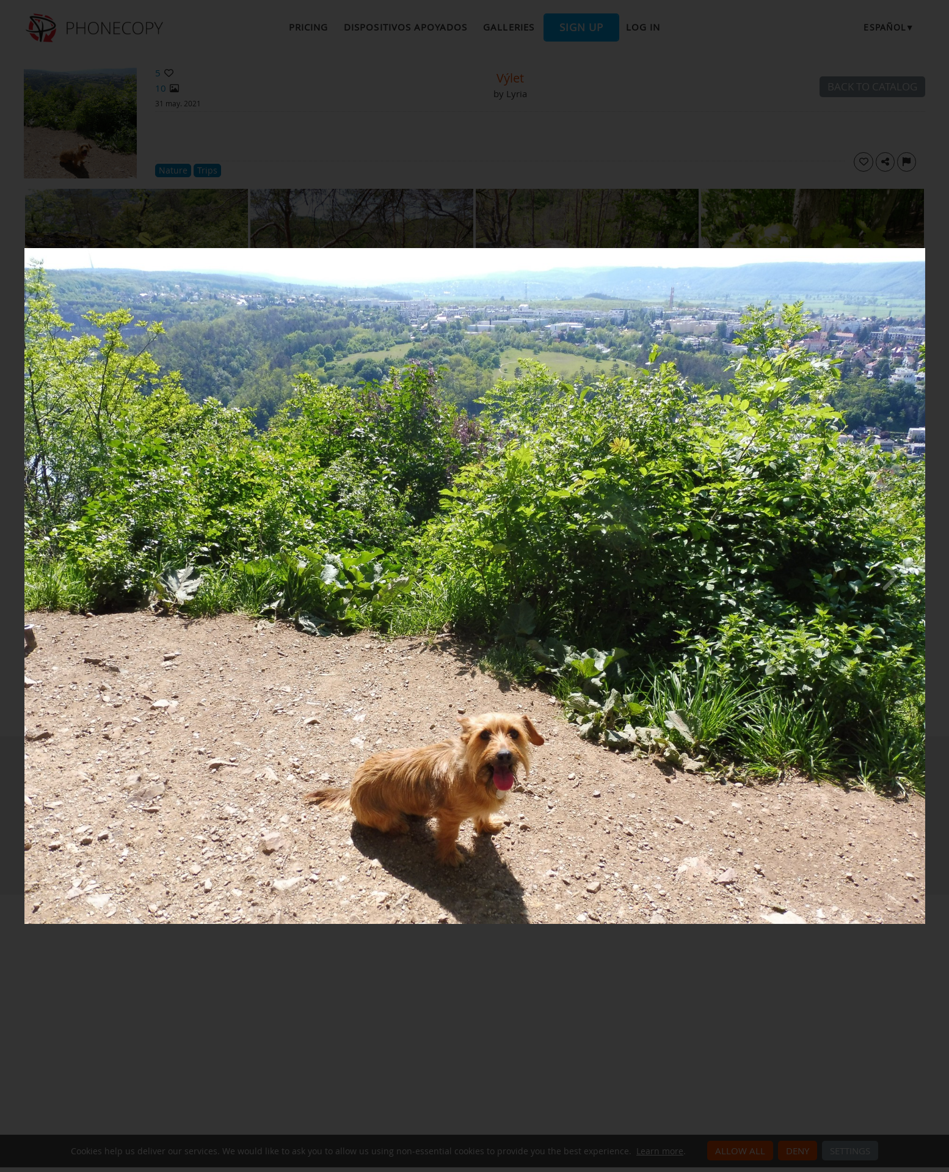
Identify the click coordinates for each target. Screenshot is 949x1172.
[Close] (922, 251)
